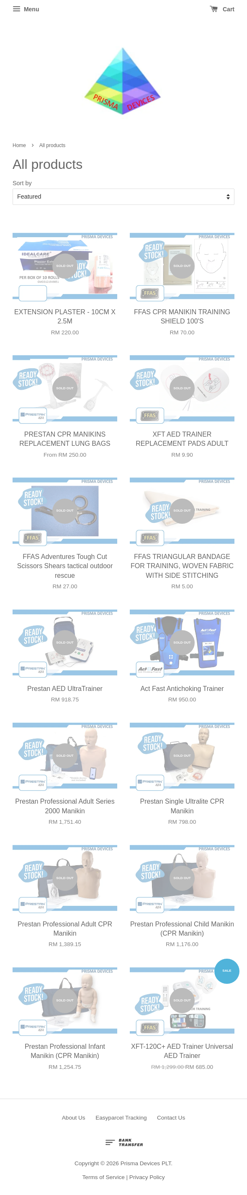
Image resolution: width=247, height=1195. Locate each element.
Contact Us (171, 1118)
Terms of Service (103, 1177)
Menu (26, 9)
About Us (73, 1118)
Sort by (22, 183)
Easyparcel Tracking (121, 1118)
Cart (222, 9)
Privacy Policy (147, 1177)
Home (19, 145)
